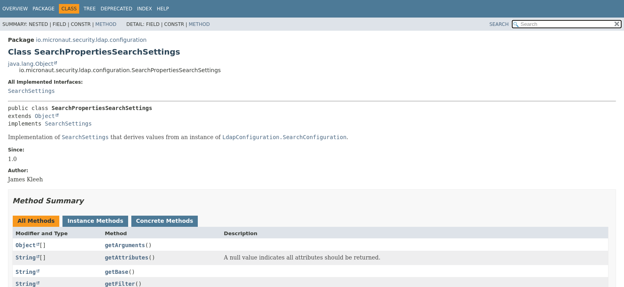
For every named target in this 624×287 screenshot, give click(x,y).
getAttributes (126, 257)
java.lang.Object (30, 64)
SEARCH (499, 24)
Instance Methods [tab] (95, 221)
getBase (116, 272)
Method (106, 24)
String (26, 257)
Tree (90, 9)
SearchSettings (31, 91)
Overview (15, 9)
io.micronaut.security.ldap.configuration (91, 40)
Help (163, 9)
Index (144, 9)
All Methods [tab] (36, 221)
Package (44, 9)
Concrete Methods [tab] (164, 221)
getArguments (125, 245)
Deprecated (117, 9)
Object (45, 116)
